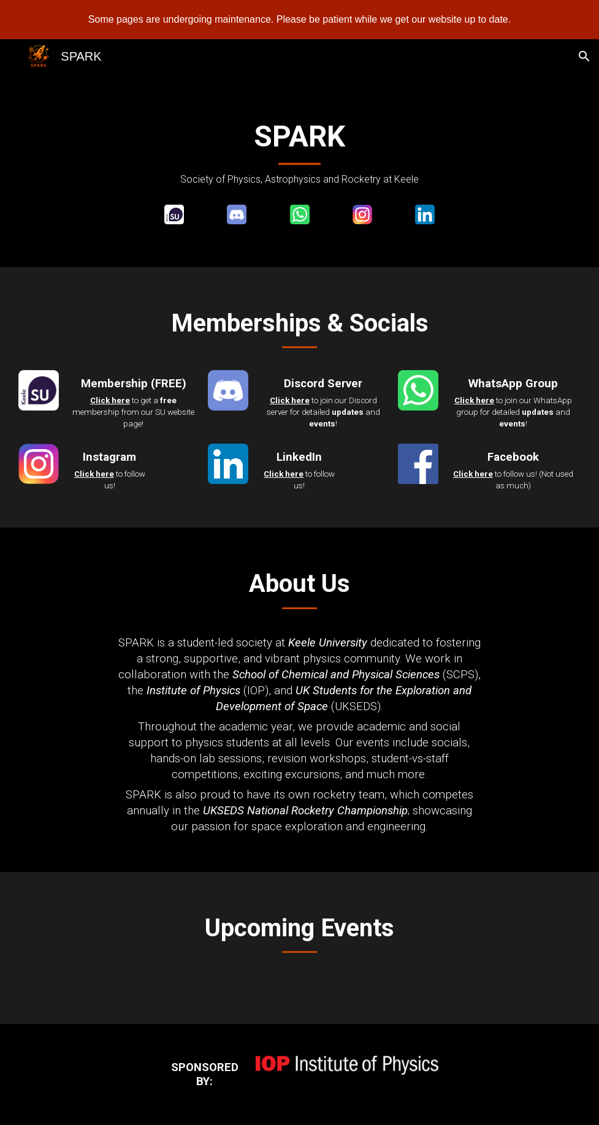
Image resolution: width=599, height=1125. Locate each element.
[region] (299, 19)
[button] (584, 56)
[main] (299, 152)
